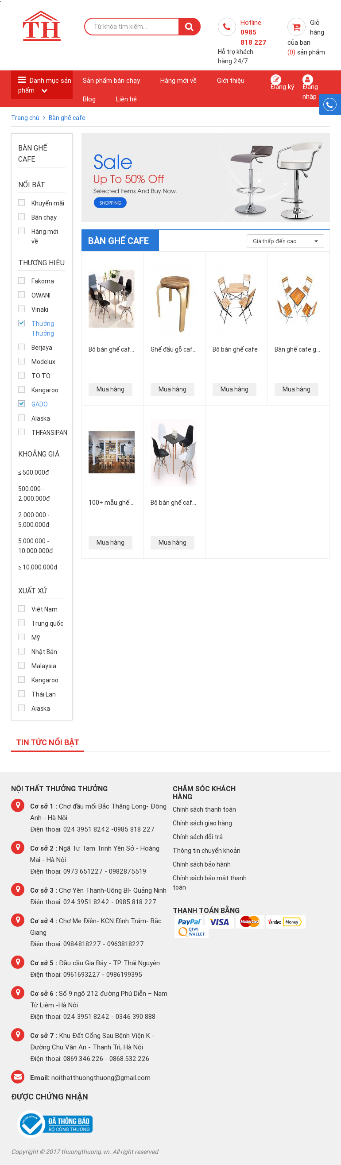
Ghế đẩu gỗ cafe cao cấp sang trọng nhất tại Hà (173, 349)
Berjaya (41, 348)
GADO (39, 404)
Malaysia (43, 666)
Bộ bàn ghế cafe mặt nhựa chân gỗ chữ (111, 349)
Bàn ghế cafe (67, 118)
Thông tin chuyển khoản (206, 851)
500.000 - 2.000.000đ (34, 494)
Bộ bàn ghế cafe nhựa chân (173, 502)
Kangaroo (44, 390)
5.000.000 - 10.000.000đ (35, 546)
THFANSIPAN (48, 433)
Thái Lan (43, 694)
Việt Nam (44, 609)
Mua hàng (110, 389)
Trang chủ (26, 118)
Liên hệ (126, 99)
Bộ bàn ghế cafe (235, 349)
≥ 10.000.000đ (37, 567)
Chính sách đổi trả (198, 837)
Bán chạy (44, 217)
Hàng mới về (178, 80)
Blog (89, 99)
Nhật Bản (44, 652)
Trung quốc (47, 623)
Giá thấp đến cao (285, 241)
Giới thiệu (230, 80)
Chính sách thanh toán (204, 809)
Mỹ (35, 638)
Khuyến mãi (47, 203)
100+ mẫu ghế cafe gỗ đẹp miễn (109, 502)
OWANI (40, 295)
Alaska (40, 418)
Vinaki (39, 310)
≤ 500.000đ (33, 472)
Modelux (43, 362)
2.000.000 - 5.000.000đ (34, 520)
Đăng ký (282, 82)
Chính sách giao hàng (202, 823)
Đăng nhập (310, 87)
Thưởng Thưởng (42, 328)
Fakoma (42, 281)
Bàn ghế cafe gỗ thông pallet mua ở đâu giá (297, 349)
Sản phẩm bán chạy (111, 80)
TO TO (40, 376)
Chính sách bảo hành (202, 864)
